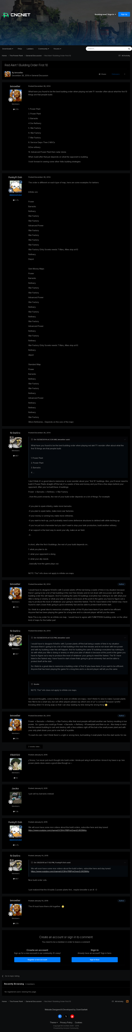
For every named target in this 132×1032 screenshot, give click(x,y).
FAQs (20, 49)
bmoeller (19, 72)
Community (43, 49)
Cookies (78, 1022)
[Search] (99, 49)
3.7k (16, 200)
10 (16, 778)
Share (102, 74)
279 (15, 109)
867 (15, 456)
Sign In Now (94, 960)
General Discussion (40, 75)
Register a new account (37, 960)
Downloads (7, 49)
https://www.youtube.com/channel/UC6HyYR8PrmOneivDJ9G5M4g (57, 830)
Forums (57, 49)
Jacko (15, 788)
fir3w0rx (15, 432)
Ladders (30, 49)
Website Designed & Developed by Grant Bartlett (66, 1009)
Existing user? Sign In (105, 14)
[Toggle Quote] (32, 439)
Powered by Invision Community (66, 1028)
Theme (54, 1022)
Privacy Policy (66, 1022)
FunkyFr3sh (15, 177)
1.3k (15, 811)
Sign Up (124, 14)
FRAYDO (15, 755)
